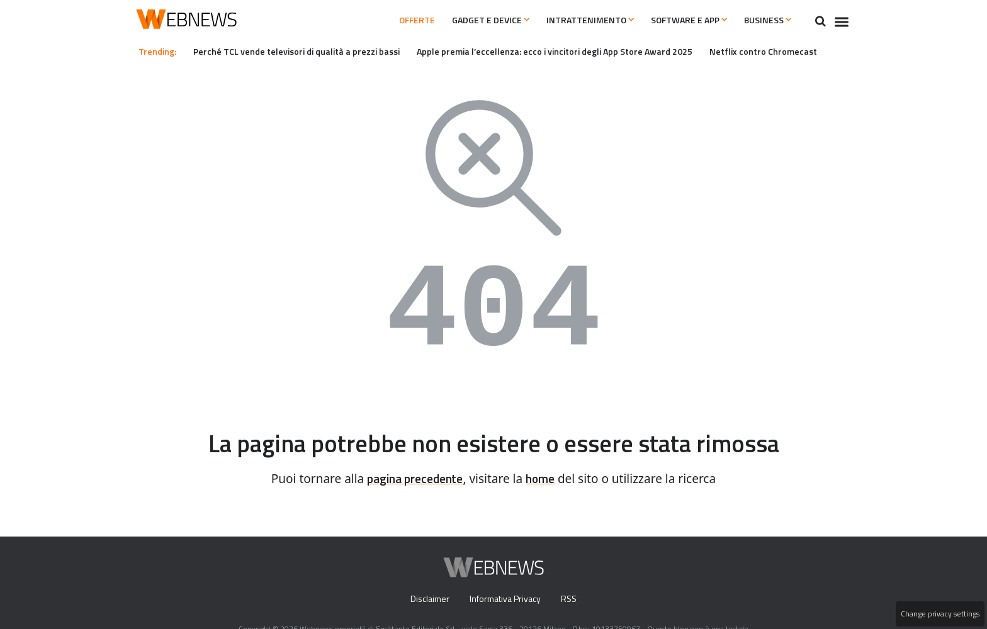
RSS (572, 599)
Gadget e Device (462, 20)
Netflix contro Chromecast (798, 51)
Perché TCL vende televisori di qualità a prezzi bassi (305, 51)
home (544, 479)
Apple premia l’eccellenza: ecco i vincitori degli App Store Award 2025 (578, 51)
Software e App (677, 20)
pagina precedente (413, 479)
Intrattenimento (570, 20)
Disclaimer (426, 599)
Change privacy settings (939, 614)
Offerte (379, 20)
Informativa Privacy (505, 599)
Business (764, 20)
